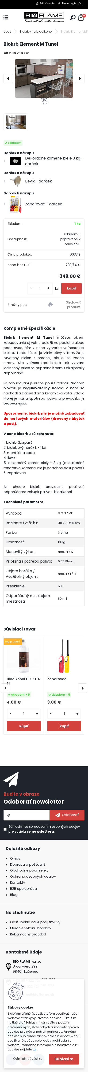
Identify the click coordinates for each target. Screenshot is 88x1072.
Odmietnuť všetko (27, 1059)
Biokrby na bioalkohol (36, 31)
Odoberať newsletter (34, 801)
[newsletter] (67, 815)
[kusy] (40, 288)
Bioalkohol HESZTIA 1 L (23, 681)
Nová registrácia (73, 3)
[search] (72, 17)
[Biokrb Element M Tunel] (44, 78)
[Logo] (44, 18)
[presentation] (8, 78)
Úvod (7, 31)
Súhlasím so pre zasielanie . (44, 829)
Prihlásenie (47, 3)
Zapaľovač (56, 679)
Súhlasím (63, 1059)
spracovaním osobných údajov (54, 826)
